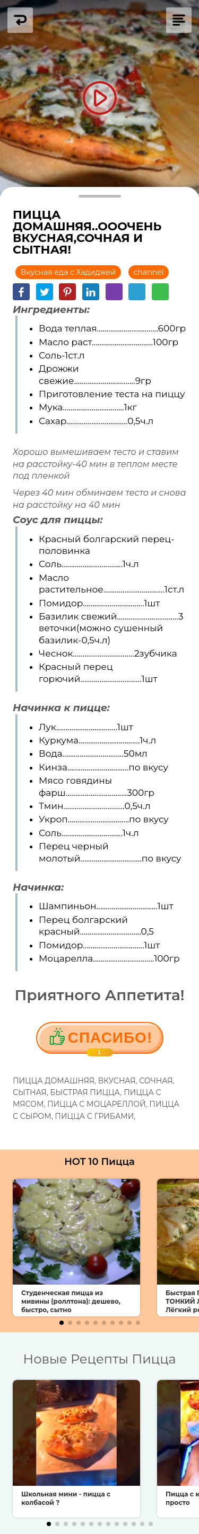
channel (149, 272)
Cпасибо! (110, 1041)
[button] (61, 1323)
